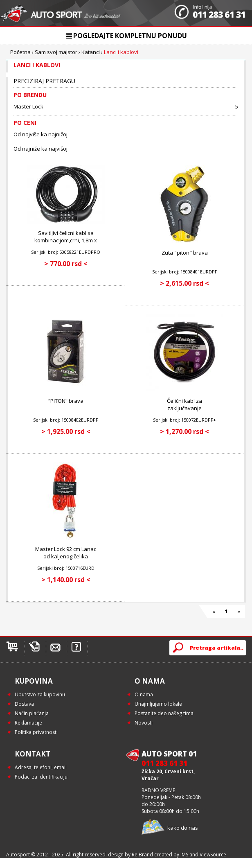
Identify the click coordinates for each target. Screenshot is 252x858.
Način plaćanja (32, 713)
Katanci (90, 52)
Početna (20, 52)
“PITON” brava (65, 400)
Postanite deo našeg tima (164, 713)
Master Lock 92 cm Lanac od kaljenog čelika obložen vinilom (65, 556)
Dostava (24, 703)
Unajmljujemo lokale (158, 703)
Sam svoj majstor (56, 52)
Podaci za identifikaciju (41, 776)
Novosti (144, 722)
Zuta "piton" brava (185, 252)
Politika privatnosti (36, 732)
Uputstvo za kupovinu (40, 694)
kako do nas (182, 827)
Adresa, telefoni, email (41, 767)
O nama (144, 694)
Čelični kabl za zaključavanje (184, 404)
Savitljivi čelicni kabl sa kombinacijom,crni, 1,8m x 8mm (65, 240)
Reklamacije (28, 722)
